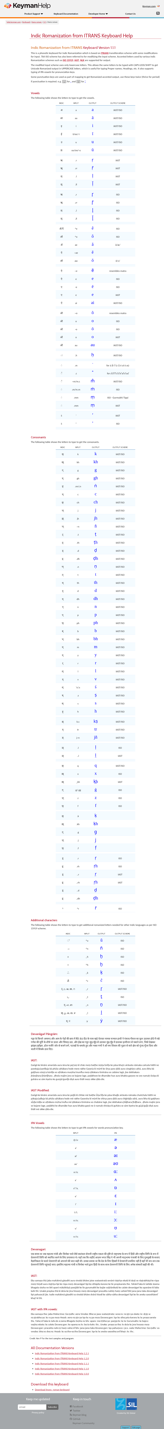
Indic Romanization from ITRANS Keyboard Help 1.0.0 (62, 1373)
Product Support (32, 14)
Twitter (76, 1410)
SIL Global (131, 1413)
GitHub (76, 1419)
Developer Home (97, 14)
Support (125, 1427)
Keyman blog (79, 1414)
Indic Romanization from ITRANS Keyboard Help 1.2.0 (62, 1358)
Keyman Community (83, 1423)
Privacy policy (38, 1412)
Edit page (136, 1427)
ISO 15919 (68, 60)
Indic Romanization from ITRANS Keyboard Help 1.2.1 (62, 1353)
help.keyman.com (14, 22)
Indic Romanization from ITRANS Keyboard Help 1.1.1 (62, 1363)
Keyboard (26, 22)
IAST (76, 60)
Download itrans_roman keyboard (52, 1389)
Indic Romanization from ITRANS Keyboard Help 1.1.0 (62, 1368)
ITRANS (105, 53)
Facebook (78, 1406)
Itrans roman (37, 22)
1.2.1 (44, 22)
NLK (82, 60)
